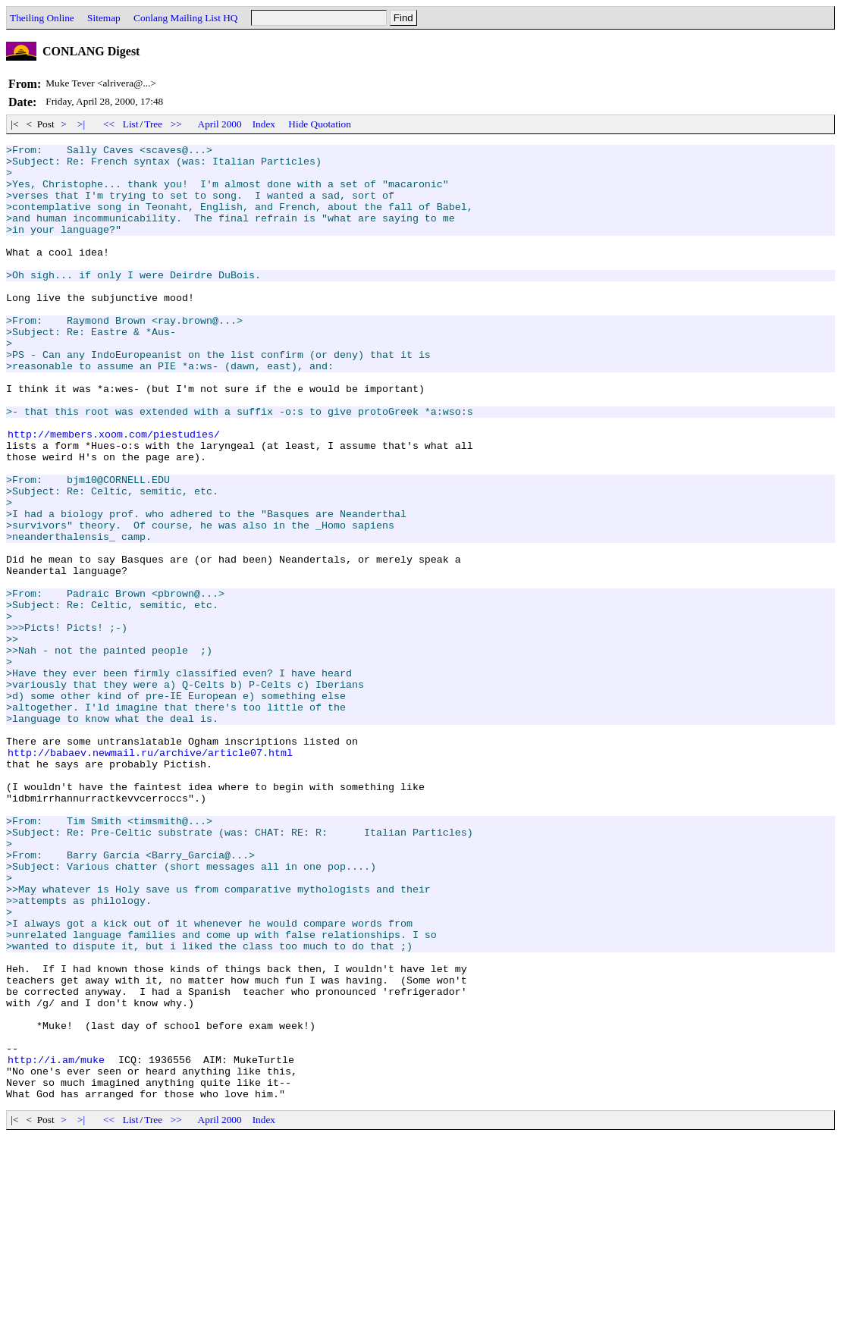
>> (176, 124)
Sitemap (104, 18)
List (131, 124)
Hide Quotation (319, 124)
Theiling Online (42, 18)
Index (264, 124)
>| (81, 124)
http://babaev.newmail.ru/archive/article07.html (150, 875)
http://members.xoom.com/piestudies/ (114, 493)
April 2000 (220, 124)
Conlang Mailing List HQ (185, 18)
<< (109, 124)
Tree (153, 124)
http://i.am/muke (56, 1243)
